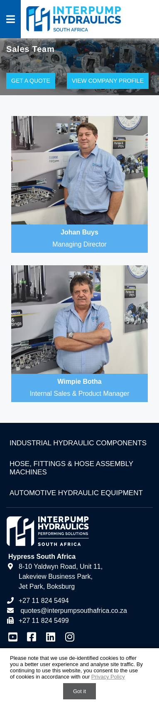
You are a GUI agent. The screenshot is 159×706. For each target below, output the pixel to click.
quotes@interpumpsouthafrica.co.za (73, 610)
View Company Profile (108, 80)
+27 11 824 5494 (37, 600)
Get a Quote (30, 80)
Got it (79, 691)
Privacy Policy (108, 677)
